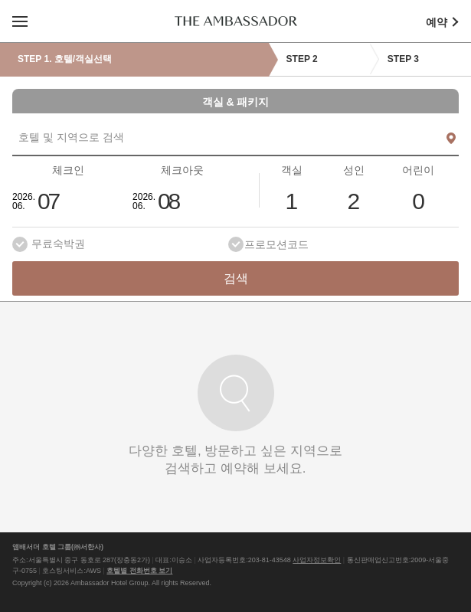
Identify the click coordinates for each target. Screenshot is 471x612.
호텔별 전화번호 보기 (139, 570)
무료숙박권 (58, 243)
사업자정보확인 (317, 560)
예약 (448, 22)
